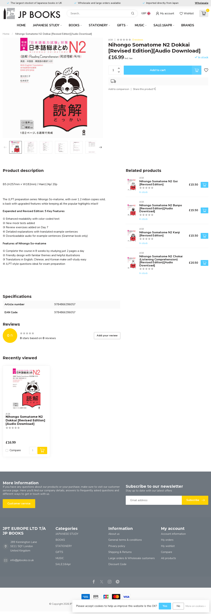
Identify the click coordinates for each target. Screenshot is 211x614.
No (178, 606)
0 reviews (137, 39)
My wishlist (168, 546)
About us (114, 534)
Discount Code (117, 564)
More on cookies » (196, 606)
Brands (187, 25)
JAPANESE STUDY (46, 25)
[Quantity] (32, 450)
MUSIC (139, 25)
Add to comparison (118, 89)
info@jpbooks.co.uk (22, 560)
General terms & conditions (125, 540)
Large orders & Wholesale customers (131, 558)
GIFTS (121, 25)
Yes (165, 606)
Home (21, 25)
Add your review (107, 335)
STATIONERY (98, 25)
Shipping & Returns (120, 552)
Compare (15, 450)
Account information (173, 534)
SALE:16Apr (162, 25)
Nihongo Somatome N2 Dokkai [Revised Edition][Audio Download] (53, 34)
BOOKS (74, 25)
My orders (167, 540)
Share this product (144, 89)
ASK (110, 40)
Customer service (18, 503)
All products (168, 558)
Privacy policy (116, 546)
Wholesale (201, 3)
